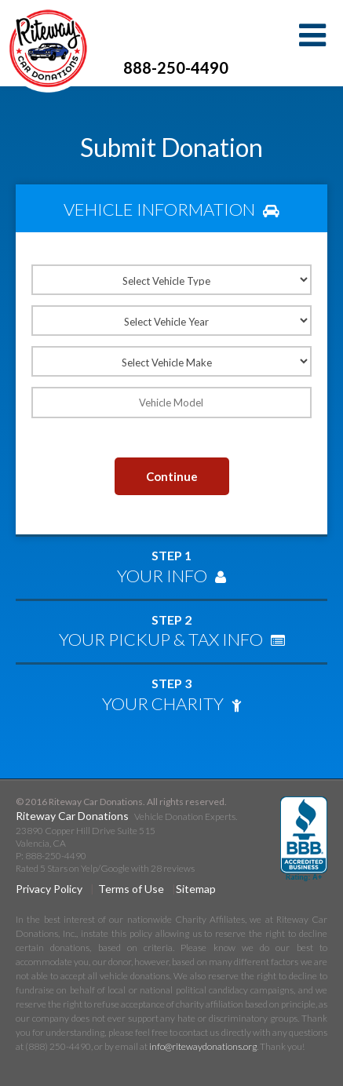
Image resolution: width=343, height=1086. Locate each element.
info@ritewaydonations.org (203, 1046)
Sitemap (196, 888)
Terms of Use (131, 888)
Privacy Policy (49, 888)
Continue (172, 476)
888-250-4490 (175, 67)
